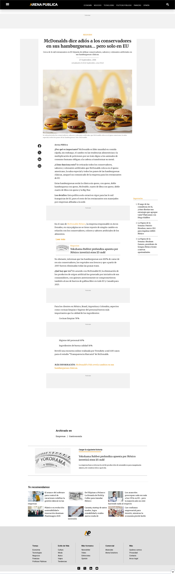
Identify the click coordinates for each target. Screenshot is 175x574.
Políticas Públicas (124, 5)
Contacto (132, 556)
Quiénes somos (135, 550)
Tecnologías (109, 5)
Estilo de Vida (63, 546)
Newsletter (85, 550)
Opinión (146, 5)
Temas (35, 546)
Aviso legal (133, 558)
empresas (61, 436)
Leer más (60, 239)
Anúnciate (109, 550)
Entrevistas (85, 556)
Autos (60, 556)
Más (131, 546)
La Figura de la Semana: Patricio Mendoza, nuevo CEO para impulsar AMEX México (146, 228)
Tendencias (62, 561)
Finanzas (137, 5)
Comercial (109, 546)
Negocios (97, 5)
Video (83, 553)
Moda (60, 553)
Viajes (60, 558)
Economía (88, 5)
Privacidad (133, 553)
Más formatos (87, 546)
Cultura (60, 550)
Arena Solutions (111, 553)
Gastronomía (75, 436)
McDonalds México (76, 224)
